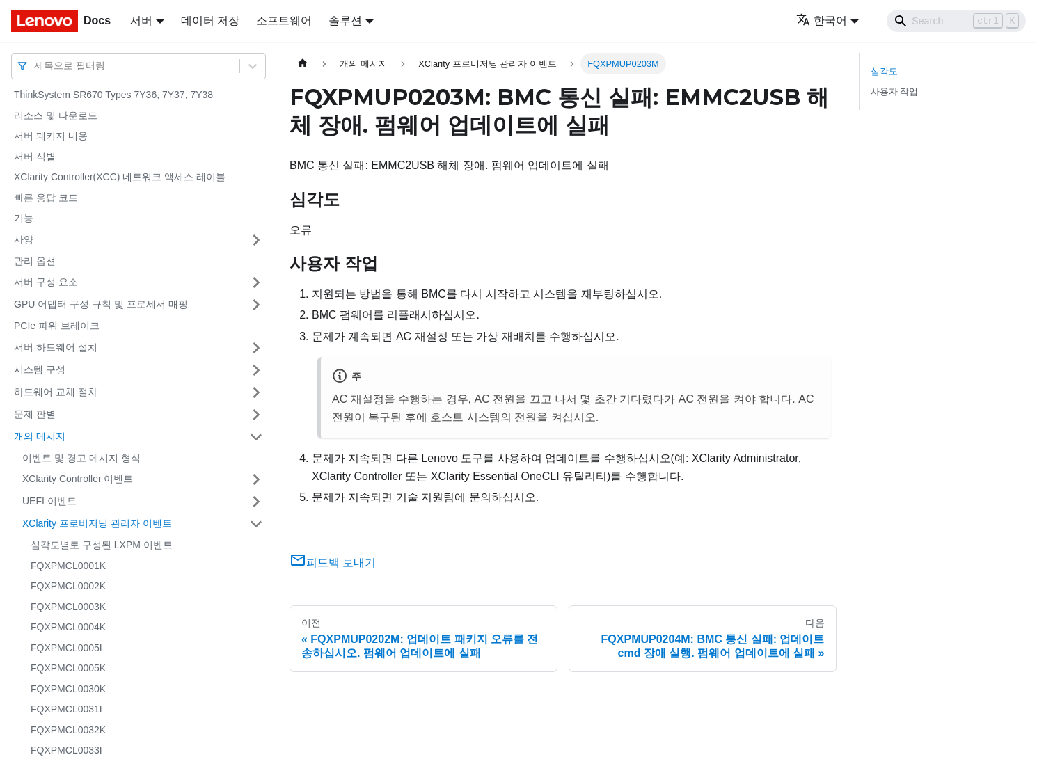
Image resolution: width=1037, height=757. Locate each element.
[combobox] (35, 66)
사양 (23, 239)
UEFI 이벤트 (49, 501)
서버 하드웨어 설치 (55, 347)
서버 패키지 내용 (51, 135)
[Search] (956, 21)
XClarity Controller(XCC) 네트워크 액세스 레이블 (119, 176)
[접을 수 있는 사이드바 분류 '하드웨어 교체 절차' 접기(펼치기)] (256, 392)
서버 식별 (35, 156)
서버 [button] (141, 20)
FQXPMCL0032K (68, 729)
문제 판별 (35, 414)
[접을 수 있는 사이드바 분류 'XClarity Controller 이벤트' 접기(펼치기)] (256, 479)
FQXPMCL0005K (68, 668)
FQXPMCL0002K (68, 585)
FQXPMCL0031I (66, 709)
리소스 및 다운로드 (55, 115)
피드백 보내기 (333, 562)
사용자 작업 (895, 91)
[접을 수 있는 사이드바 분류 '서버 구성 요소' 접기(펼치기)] (256, 282)
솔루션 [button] (345, 20)
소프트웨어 (284, 20)
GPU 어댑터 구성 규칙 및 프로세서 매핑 (101, 304)
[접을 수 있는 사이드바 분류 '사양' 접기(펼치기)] (256, 240)
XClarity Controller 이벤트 (77, 478)
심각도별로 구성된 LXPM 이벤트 (102, 544)
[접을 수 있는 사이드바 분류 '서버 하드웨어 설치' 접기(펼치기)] (256, 348)
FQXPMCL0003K (68, 606)
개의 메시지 (39, 436)
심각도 (884, 71)
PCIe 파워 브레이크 (57, 325)
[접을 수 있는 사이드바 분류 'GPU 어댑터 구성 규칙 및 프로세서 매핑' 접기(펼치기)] (256, 305)
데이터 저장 (210, 20)
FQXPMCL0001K (68, 565)
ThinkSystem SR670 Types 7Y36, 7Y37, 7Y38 (113, 94)
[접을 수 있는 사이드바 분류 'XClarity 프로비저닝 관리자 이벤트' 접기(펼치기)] (256, 524)
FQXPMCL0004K (68, 626)
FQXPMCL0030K (68, 688)
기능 (23, 217)
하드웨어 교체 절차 (55, 391)
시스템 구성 (39, 369)
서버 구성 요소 (46, 281)
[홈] (303, 63)
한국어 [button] (821, 20)
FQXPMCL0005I (66, 647)
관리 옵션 (35, 260)
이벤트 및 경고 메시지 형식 (81, 457)
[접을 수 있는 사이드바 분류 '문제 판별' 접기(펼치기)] (256, 415)
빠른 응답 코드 (46, 197)
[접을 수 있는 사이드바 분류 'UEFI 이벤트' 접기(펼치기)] (256, 502)
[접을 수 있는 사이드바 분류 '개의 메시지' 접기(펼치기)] (256, 437)
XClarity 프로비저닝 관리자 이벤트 (97, 523)
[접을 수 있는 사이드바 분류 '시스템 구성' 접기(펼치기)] (256, 370)
